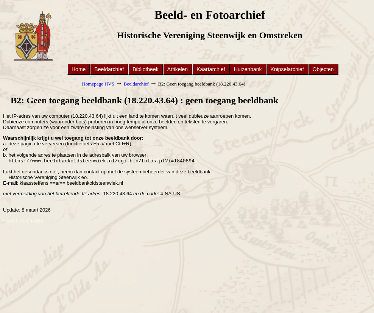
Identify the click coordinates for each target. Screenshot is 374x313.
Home (79, 69)
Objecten (323, 69)
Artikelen (177, 69)
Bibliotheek (145, 69)
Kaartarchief (210, 69)
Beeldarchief (109, 69)
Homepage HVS (98, 84)
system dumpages (23, 221)
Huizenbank (248, 69)
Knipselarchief (287, 69)
